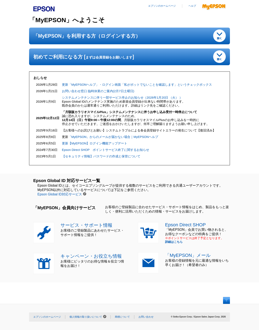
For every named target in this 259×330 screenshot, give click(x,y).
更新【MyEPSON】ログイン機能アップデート (94, 143)
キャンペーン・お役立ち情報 (91, 256)
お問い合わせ (146, 316)
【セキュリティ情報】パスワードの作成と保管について (101, 156)
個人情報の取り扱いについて (85, 316)
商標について (122, 316)
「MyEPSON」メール (188, 255)
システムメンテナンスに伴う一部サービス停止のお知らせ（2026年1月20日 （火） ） (122, 97)
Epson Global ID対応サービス (59, 194)
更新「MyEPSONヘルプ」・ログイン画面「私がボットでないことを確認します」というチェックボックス (137, 84)
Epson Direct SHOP (185, 224)
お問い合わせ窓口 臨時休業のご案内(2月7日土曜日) (98, 91)
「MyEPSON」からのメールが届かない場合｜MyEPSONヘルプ (113, 137)
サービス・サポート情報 (86, 225)
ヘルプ (192, 5)
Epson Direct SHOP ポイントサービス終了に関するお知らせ (105, 150)
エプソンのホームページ (162, 5)
